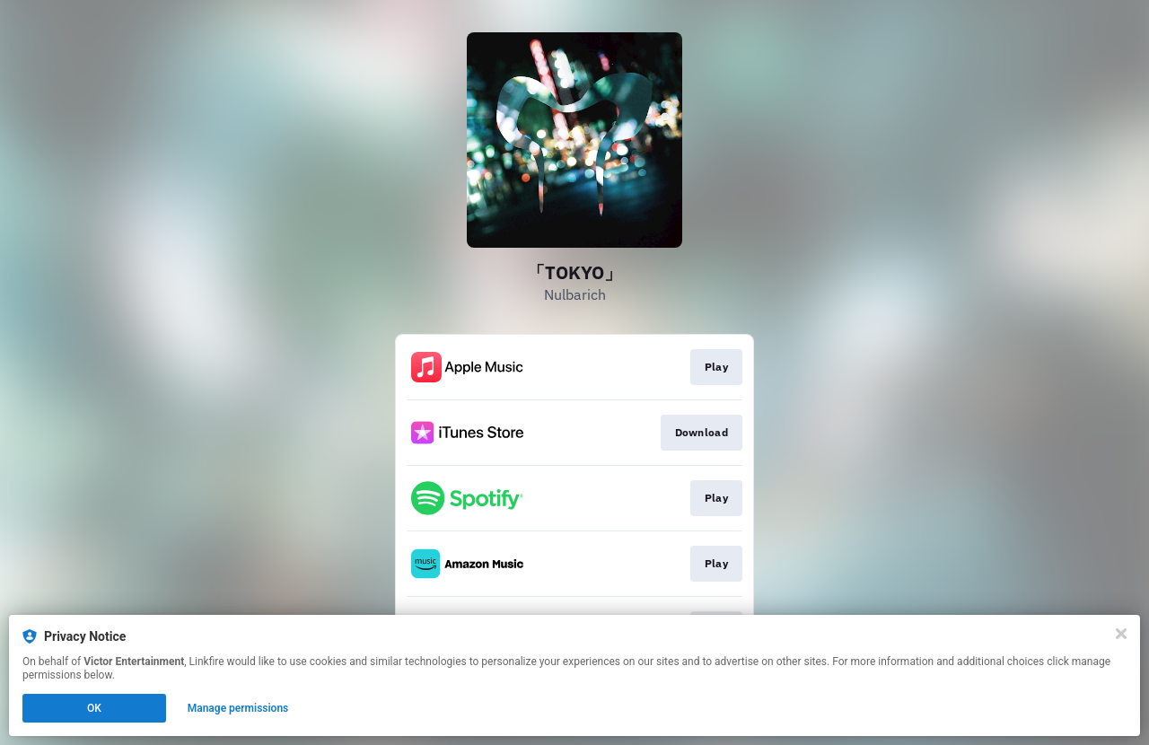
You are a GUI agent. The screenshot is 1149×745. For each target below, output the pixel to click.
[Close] (1121, 633)
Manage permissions (238, 708)
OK (94, 708)
